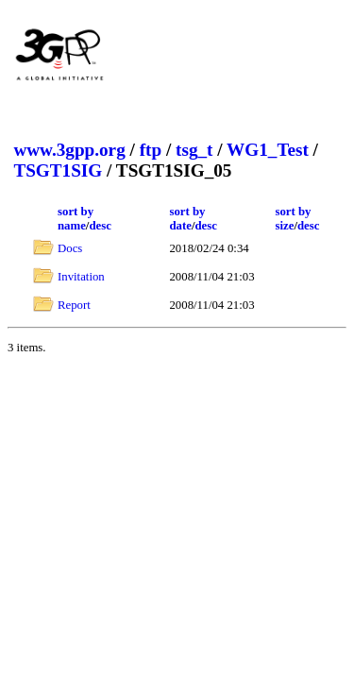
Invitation (81, 276)
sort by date (187, 218)
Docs (70, 248)
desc (99, 225)
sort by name (75, 218)
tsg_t (194, 150)
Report (74, 305)
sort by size (293, 218)
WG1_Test (268, 150)
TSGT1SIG (57, 170)
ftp (150, 150)
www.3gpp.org (69, 150)
